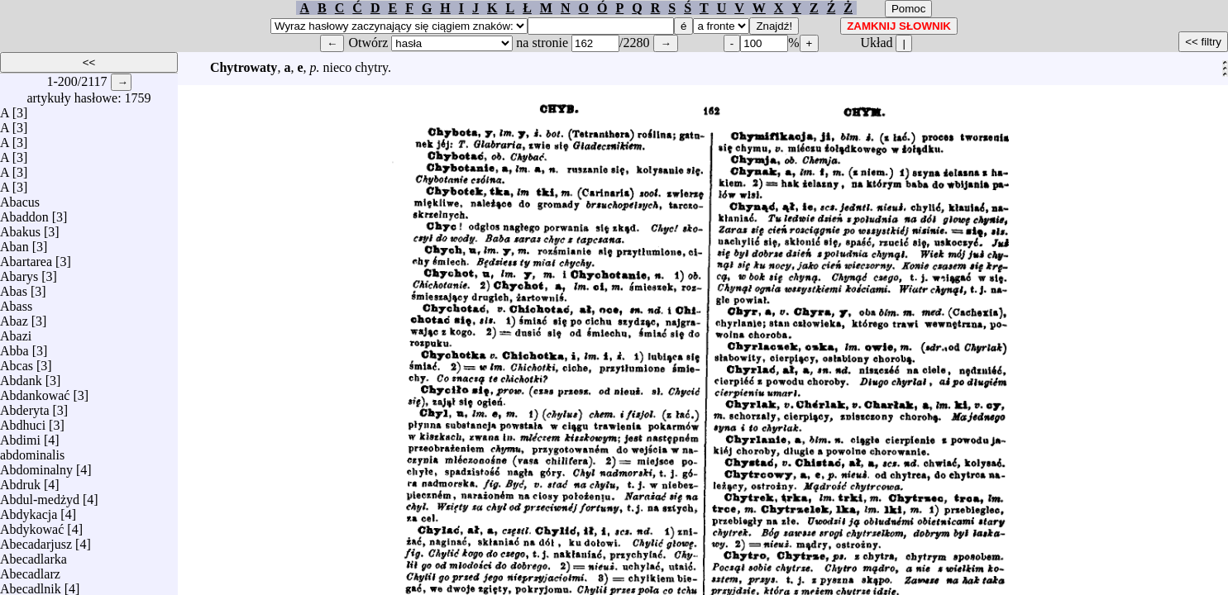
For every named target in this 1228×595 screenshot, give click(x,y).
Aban (14, 243)
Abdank (21, 376)
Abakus (20, 228)
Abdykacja (28, 510)
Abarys (19, 272)
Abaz (14, 317)
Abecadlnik (30, 585)
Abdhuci (22, 421)
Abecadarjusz (36, 540)
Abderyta (25, 406)
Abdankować (34, 391)
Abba (14, 347)
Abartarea (26, 257)
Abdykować (32, 525)
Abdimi (20, 436)
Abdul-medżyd (39, 495)
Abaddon (24, 213)
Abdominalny (36, 466)
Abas (13, 287)
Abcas (16, 362)
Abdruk (20, 481)
